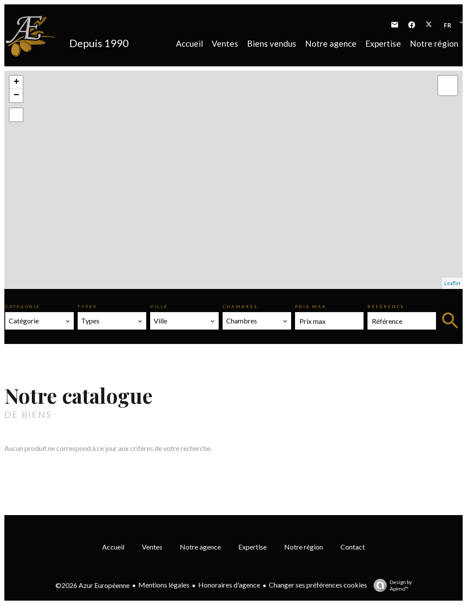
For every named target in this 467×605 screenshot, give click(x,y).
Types (87, 306)
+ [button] (16, 82)
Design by (390, 585)
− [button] (16, 95)
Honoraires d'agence (229, 585)
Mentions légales (163, 585)
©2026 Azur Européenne (92, 585)
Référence (386, 306)
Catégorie (22, 306)
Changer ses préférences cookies (318, 585)
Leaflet (452, 283)
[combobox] (39, 321)
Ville (159, 306)
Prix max (310, 306)
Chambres (240, 306)
